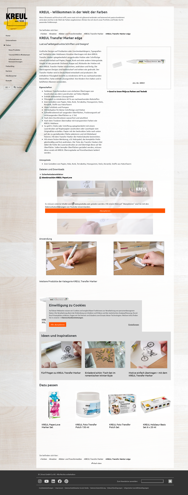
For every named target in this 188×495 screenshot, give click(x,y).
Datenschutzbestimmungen (72, 317)
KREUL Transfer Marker (94, 34)
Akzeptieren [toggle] (105, 210)
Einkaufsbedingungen (114, 488)
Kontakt (9, 80)
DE (6, 87)
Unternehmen (11, 40)
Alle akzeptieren (58, 324)
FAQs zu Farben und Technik (128, 91)
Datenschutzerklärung (98, 488)
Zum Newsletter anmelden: (127, 481)
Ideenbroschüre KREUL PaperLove (57, 177)
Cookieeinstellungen (46, 488)
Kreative (53, 34)
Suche (18, 87)
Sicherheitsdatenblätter (52, 174)
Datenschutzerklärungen (55, 207)
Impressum (59, 488)
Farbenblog (10, 66)
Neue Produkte (14, 50)
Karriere (9, 71)
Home (8, 35)
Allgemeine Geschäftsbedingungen (136, 488)
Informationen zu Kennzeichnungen (15, 60)
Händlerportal (11, 76)
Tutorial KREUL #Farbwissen (19, 55)
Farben (8, 45)
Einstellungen (133, 324)
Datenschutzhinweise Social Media (77, 488)
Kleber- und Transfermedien (70, 34)
